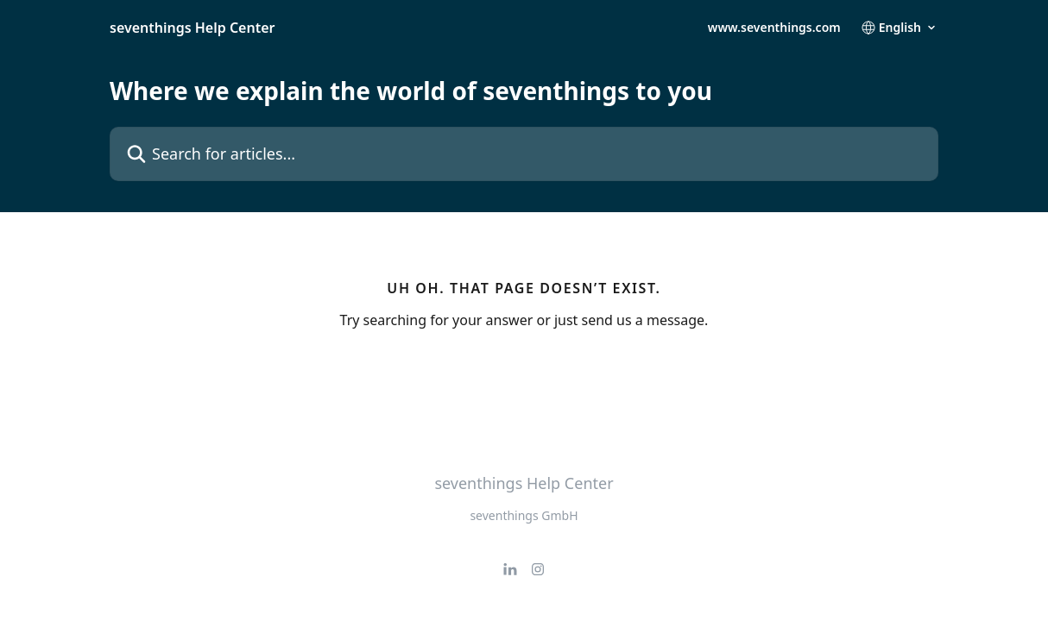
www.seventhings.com (774, 28)
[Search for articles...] (524, 154)
